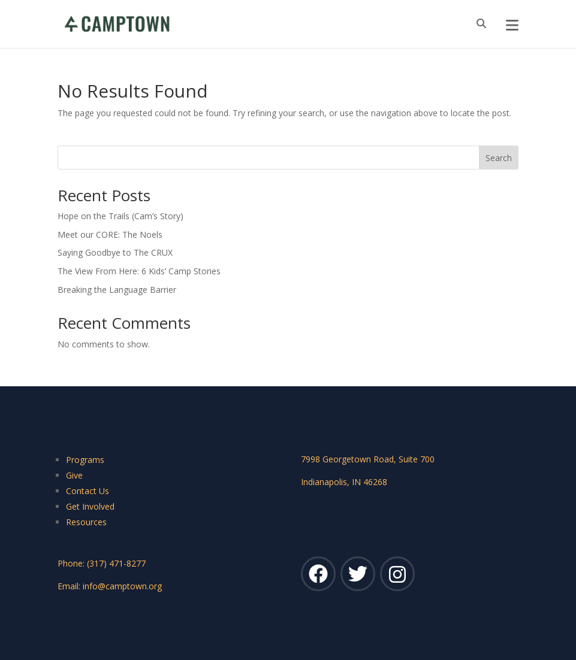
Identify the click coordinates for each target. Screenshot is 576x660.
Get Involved (90, 506)
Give (74, 475)
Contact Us (87, 490)
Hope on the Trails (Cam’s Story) (120, 216)
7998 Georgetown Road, (350, 459)
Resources (86, 522)
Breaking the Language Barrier (117, 289)
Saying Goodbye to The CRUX (115, 252)
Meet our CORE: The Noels (110, 234)
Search (498, 158)
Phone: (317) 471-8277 (102, 563)
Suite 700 (417, 459)
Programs (85, 459)
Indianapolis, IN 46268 (344, 482)
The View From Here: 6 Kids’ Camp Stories (139, 271)
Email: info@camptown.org (110, 586)
